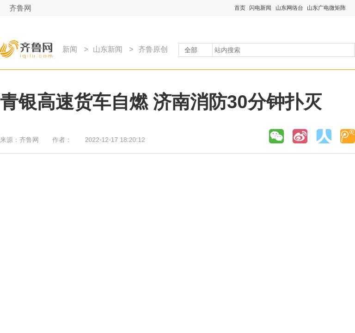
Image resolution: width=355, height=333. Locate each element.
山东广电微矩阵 (326, 8)
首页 (239, 8)
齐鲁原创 (153, 49)
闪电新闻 (260, 8)
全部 (190, 50)
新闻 (69, 49)
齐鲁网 (20, 8)
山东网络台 (289, 8)
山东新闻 (107, 49)
